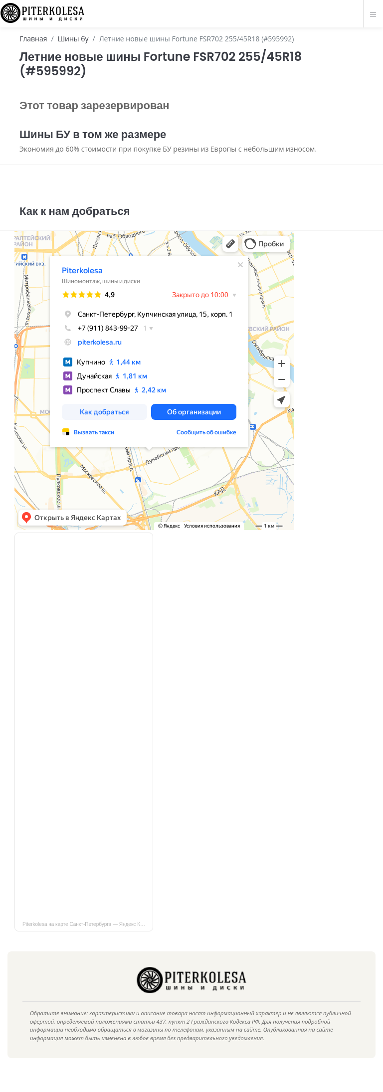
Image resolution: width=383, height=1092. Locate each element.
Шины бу (73, 38)
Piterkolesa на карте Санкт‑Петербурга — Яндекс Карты (87, 938)
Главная (33, 38)
